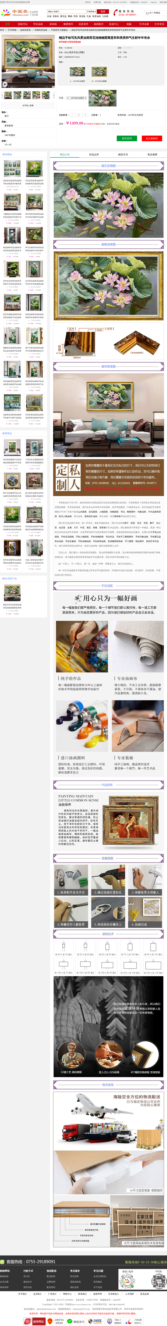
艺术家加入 (113, 1294)
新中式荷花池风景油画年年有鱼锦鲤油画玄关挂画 (34, 351)
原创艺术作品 (152, 541)
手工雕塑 (129, 541)
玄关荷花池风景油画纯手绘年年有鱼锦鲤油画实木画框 (34, 284)
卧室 (133, 523)
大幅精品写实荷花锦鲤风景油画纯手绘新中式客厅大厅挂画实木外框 (12, 217)
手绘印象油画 (141, 537)
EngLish (153, 2)
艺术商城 (12, 30)
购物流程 (4, 1276)
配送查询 (51, 1287)
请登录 (88, 2)
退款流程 (74, 1287)
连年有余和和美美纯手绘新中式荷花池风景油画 (12, 284)
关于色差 (98, 1287)
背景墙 (102, 527)
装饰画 (117, 516)
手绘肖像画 (70, 541)
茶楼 (95, 527)
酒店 (89, 527)
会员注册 (4, 1282)
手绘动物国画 (97, 537)
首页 (2, 30)
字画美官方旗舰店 (59, 30)
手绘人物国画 (82, 537)
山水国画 (82, 512)
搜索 (103, 11)
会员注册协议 (100, 1276)
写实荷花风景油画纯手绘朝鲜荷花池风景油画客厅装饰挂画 (34, 184)
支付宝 (26, 1276)
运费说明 (51, 1282)
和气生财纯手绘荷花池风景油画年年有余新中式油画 (34, 250)
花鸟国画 (93, 512)
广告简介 (52, 1294)
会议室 (62, 527)
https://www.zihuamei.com (81, 1304)
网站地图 (163, 2)
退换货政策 (75, 1282)
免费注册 (97, 2)
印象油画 (142, 512)
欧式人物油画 (65, 516)
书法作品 (110, 537)
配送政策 (51, 1276)
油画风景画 (25, 30)
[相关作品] (73, 52)
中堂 (82, 527)
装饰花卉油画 (90, 516)
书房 (145, 523)
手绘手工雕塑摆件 (124, 537)
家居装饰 (9, 126)
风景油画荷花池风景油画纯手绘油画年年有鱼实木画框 (34, 317)
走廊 (69, 527)
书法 (123, 512)
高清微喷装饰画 (115, 541)
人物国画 (103, 512)
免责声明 (97, 1294)
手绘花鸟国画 (67, 537)
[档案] (81, 52)
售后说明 (74, 1276)
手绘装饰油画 (99, 541)
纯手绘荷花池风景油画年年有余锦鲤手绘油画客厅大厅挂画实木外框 (34, 217)
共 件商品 (154, 13)
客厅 (7, 116)
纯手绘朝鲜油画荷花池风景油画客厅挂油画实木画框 (12, 317)
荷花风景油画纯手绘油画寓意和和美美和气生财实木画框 (34, 384)
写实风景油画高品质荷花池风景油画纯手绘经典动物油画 (34, 418)
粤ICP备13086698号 (117, 1304)
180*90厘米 (10, 135)
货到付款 (27, 1287)
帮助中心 (67, 1294)
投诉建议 (98, 1282)
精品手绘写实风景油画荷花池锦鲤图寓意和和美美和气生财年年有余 (103, 30)
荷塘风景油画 (40, 30)
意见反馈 (144, 1294)
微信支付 (27, 1282)
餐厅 (152, 523)
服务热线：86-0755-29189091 (115, 2)
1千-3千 (8, 145)
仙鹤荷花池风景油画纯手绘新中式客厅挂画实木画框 (12, 418)
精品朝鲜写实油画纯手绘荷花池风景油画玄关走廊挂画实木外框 (12, 250)
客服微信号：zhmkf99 (139, 2)
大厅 (76, 527)
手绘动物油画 (84, 541)
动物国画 (114, 512)
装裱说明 (4, 1287)
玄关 (139, 523)
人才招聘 (129, 1294)
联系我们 (82, 1294)
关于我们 (22, 1294)
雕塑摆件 (131, 512)
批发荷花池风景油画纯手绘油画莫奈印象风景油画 (12, 184)
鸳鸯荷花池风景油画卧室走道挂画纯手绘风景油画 (12, 351)
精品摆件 (139, 541)
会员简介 (37, 1294)
